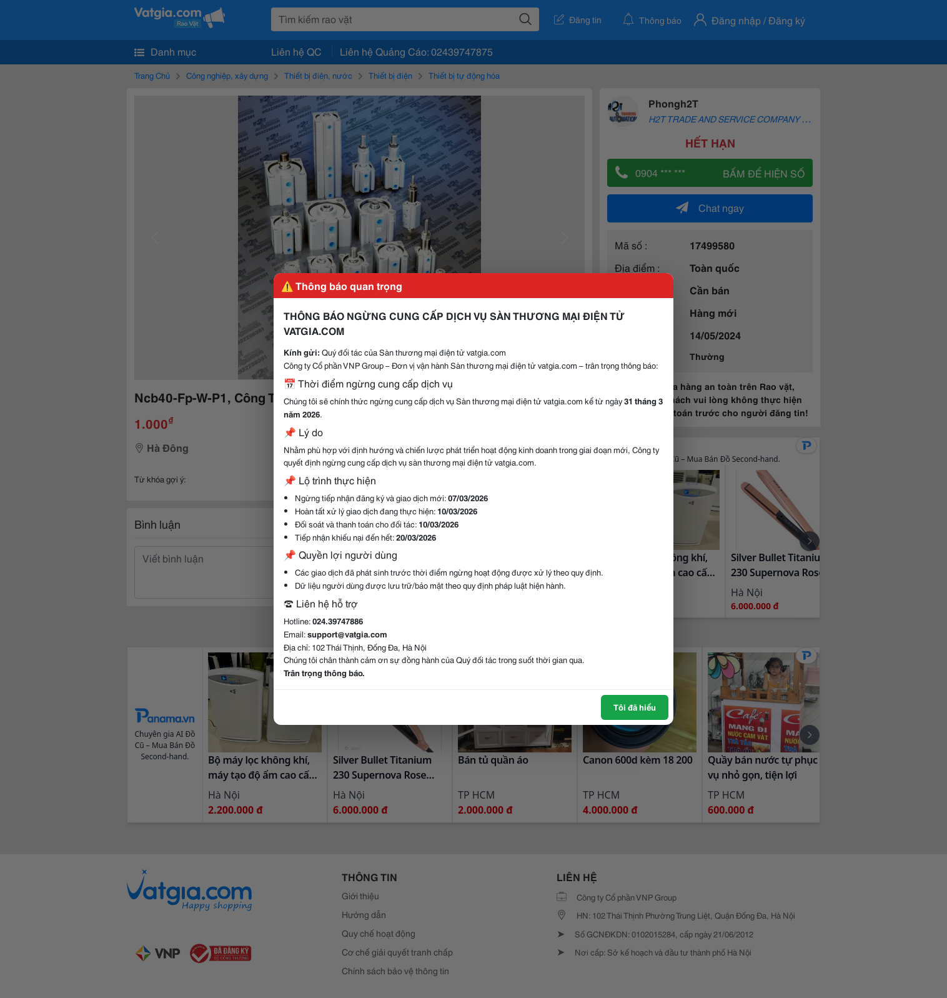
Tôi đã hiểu (634, 706)
